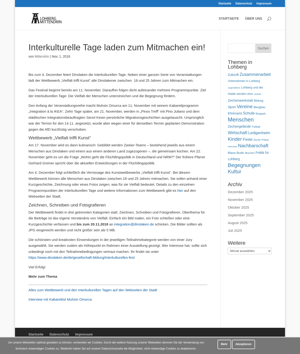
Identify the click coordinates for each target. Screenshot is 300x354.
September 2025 (241, 215)
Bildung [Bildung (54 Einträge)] (258, 100)
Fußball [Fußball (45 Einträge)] (256, 126)
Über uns (253, 18)
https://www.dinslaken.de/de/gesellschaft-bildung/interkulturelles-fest (82, 257)
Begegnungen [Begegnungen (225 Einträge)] (244, 165)
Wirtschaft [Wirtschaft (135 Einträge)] (237, 132)
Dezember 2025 (240, 192)
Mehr (224, 344)
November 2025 (240, 200)
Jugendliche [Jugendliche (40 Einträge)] (234, 87)
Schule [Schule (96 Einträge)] (249, 113)
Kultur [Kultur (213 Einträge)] (234, 171)
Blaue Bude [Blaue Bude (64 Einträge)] (236, 153)
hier (180, 190)
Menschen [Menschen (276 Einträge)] (241, 119)
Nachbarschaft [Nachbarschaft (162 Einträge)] (253, 145)
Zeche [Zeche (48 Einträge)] (257, 139)
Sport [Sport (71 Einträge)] (232, 107)
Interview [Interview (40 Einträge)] (232, 146)
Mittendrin (42, 56)
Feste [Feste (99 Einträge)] (247, 139)
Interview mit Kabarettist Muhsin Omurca (60, 299)
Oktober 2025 (238, 207)
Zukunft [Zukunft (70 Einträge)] (233, 75)
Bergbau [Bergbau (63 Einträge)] (259, 107)
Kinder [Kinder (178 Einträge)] (235, 139)
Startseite (224, 3)
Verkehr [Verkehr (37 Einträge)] (257, 94)
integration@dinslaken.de (134, 224)
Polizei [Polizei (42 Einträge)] (265, 140)
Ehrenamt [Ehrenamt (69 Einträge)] (235, 113)
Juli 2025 (235, 230)
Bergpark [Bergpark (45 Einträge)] (261, 113)
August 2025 (238, 223)
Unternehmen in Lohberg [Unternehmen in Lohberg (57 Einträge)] (244, 81)
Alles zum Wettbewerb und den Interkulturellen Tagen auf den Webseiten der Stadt (93, 290)
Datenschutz (244, 3)
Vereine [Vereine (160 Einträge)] (245, 106)
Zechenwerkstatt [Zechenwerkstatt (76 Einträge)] (240, 100)
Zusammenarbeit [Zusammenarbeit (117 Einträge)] (255, 74)
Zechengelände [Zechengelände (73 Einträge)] (239, 126)
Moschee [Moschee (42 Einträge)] (250, 153)
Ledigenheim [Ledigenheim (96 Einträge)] (259, 133)
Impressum (263, 3)
